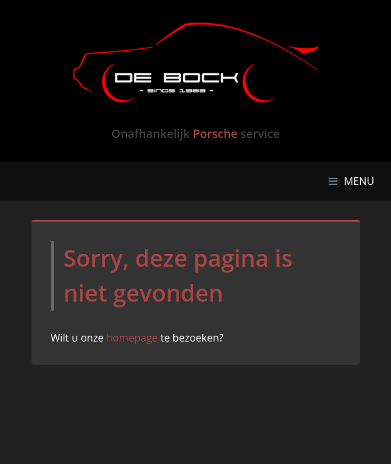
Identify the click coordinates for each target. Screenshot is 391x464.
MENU (354, 180)
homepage (132, 338)
